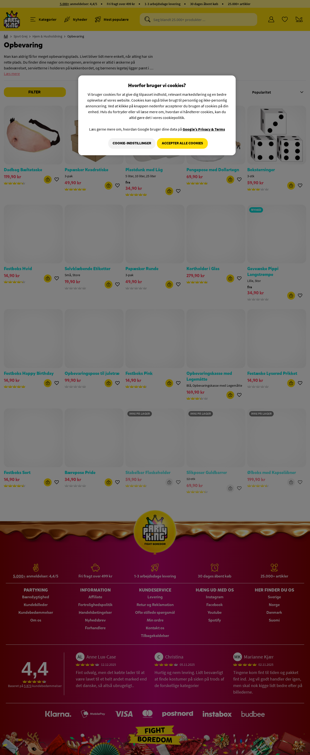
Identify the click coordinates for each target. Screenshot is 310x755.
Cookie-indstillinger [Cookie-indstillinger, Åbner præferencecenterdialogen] (130, 143)
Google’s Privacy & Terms (204, 129)
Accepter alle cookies (182, 143)
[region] (157, 115)
